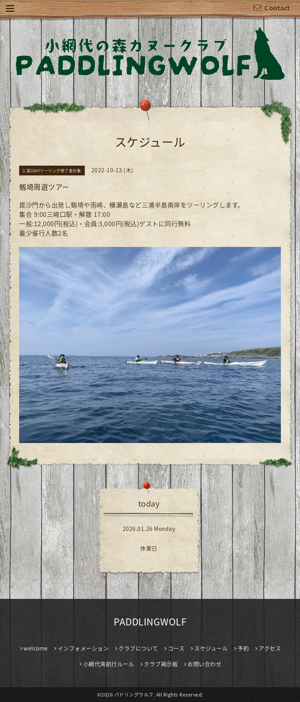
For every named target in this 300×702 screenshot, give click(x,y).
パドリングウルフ (134, 694)
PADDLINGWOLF (150, 621)
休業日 (148, 548)
